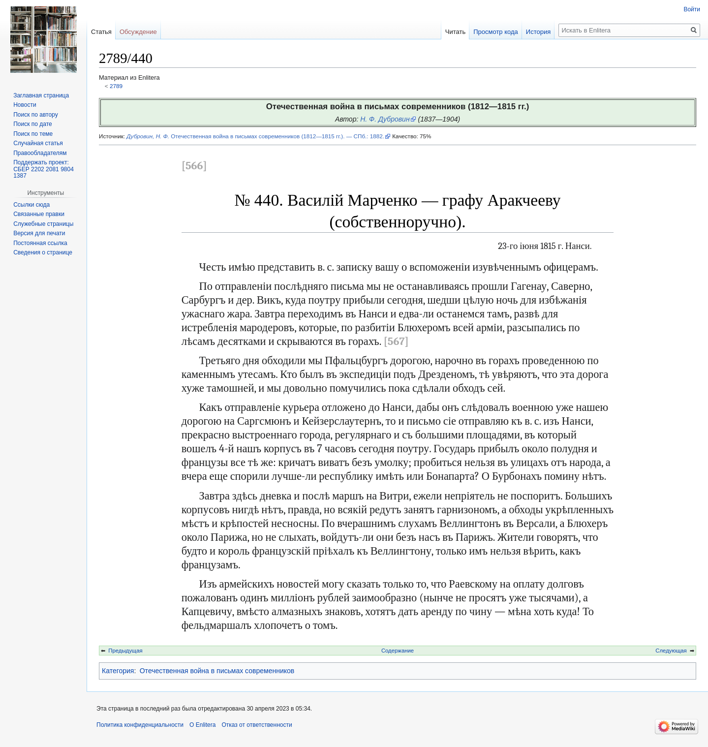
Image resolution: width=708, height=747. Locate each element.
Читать (455, 31)
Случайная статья (37, 143)
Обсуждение (138, 31)
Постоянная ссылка (40, 243)
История (538, 31)
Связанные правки (38, 214)
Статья (101, 31)
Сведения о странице (42, 252)
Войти (691, 9)
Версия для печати (39, 233)
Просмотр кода (495, 31)
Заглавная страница (41, 95)
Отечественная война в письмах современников (217, 671)
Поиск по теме (33, 133)
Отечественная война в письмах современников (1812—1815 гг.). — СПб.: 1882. (255, 136)
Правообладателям (39, 153)
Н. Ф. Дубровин (384, 119)
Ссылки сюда (31, 204)
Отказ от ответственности (256, 724)
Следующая (670, 651)
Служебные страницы (43, 223)
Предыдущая (125, 651)
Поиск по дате (32, 124)
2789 (116, 86)
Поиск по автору (35, 114)
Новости (24, 104)
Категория (118, 671)
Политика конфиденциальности (140, 724)
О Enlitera (202, 724)
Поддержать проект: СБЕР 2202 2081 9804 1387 (43, 169)
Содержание (397, 651)
